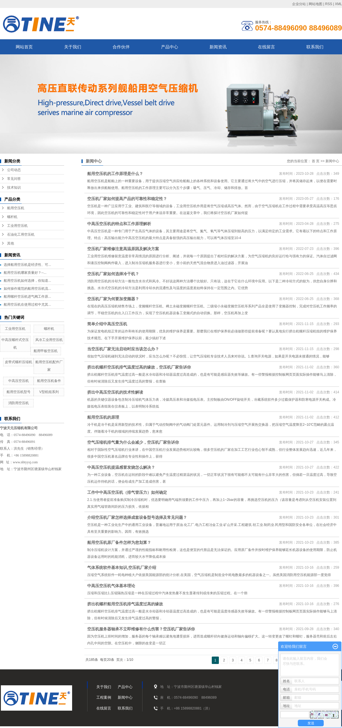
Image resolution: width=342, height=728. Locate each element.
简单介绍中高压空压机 (107, 324)
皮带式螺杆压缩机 (18, 362)
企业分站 (299, 4)
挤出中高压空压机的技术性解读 (115, 392)
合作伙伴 (121, 46)
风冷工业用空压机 (49, 340)
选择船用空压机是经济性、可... (27, 265)
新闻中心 (332, 161)
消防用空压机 (18, 403)
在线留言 (266, 46)
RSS (328, 4)
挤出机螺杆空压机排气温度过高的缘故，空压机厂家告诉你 (139, 367)
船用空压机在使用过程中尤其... (27, 305)
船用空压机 (15, 208)
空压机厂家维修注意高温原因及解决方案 (123, 248)
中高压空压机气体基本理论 (111, 585)
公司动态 (14, 170)
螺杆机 (12, 217)
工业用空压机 (17, 226)
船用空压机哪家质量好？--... (25, 273)
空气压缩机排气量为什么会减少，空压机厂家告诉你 (133, 442)
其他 (10, 243)
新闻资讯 (218, 46)
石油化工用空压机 (20, 235)
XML (338, 4)
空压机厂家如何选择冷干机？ (113, 274)
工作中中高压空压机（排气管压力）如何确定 (127, 492)
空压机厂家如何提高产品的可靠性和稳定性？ (127, 198)
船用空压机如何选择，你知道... (27, 281)
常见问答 (14, 179)
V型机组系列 (49, 392)
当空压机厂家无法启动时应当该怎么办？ (123, 349)
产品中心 (169, 46)
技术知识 (14, 188)
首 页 (315, 161)
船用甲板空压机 (46, 351)
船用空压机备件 (49, 381)
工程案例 (103, 697)
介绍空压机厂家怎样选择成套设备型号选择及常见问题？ (137, 517)
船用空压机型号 (18, 392)
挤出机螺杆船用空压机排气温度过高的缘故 (125, 604)
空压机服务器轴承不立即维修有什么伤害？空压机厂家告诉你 (141, 629)
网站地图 (315, 4)
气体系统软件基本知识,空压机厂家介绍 (121, 567)
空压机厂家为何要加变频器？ (113, 299)
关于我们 (72, 46)
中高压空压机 (18, 381)
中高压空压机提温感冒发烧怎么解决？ (121, 467)
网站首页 (24, 46)
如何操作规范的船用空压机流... (27, 289)
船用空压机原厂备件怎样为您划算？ (119, 542)
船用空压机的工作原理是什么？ (115, 173)
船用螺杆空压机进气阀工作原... (27, 297)
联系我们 (314, 46)
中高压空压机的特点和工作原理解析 (119, 223)
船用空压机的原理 (103, 417)
